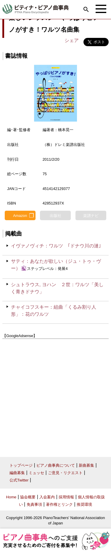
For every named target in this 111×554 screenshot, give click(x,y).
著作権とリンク (59, 504)
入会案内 (47, 497)
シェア (72, 40)
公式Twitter (18, 480)
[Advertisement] (55, 395)
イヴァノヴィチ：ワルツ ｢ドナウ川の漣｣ (56, 245)
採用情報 (66, 497)
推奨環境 (84, 504)
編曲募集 (17, 473)
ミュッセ (36, 473)
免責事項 (34, 504)
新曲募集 (86, 465)
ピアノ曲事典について (55, 465)
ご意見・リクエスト (65, 473)
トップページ (21, 465)
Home (11, 497)
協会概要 (28, 497)
